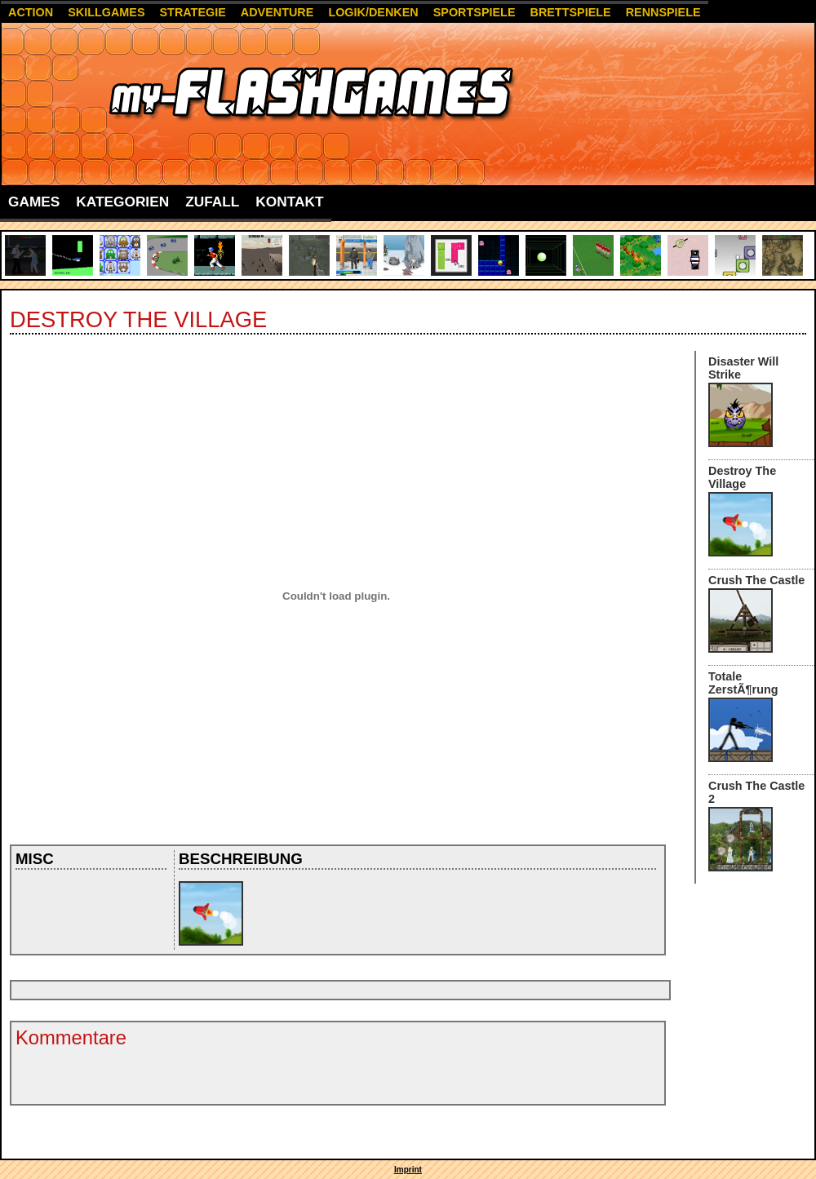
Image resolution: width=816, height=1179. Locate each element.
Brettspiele (570, 12)
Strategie (193, 12)
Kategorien (122, 201)
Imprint (408, 1169)
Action (30, 12)
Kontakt (289, 201)
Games (34, 201)
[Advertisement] (311, 990)
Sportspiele (474, 12)
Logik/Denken (373, 12)
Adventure (277, 12)
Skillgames (106, 12)
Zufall (212, 201)
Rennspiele (663, 12)
